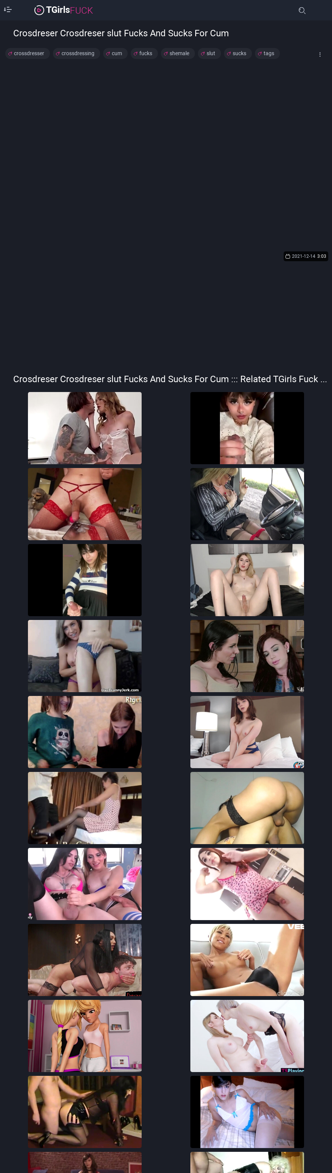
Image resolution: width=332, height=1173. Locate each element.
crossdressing (78, 53)
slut (211, 53)
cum (117, 53)
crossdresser (29, 53)
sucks (239, 53)
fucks (145, 53)
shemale (179, 53)
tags (269, 53)
